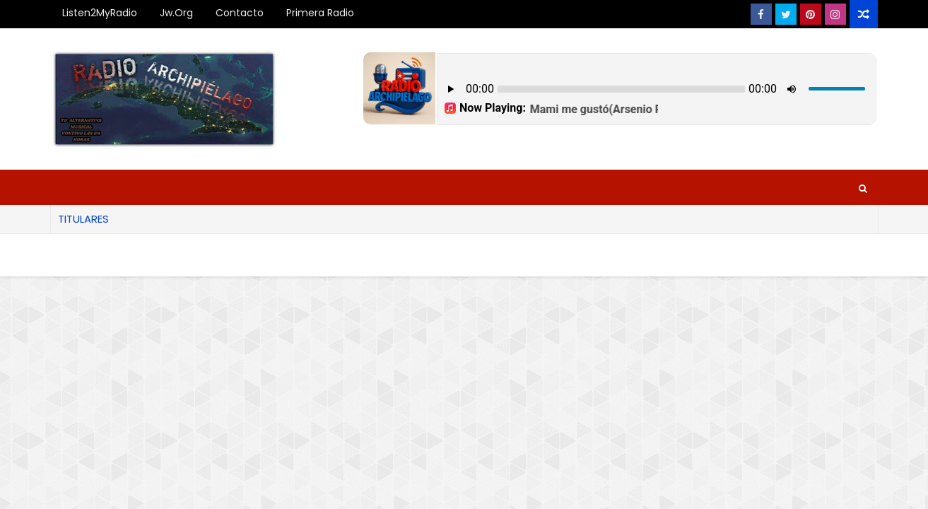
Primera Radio (320, 13)
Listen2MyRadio (99, 13)
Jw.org (176, 13)
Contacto (240, 13)
